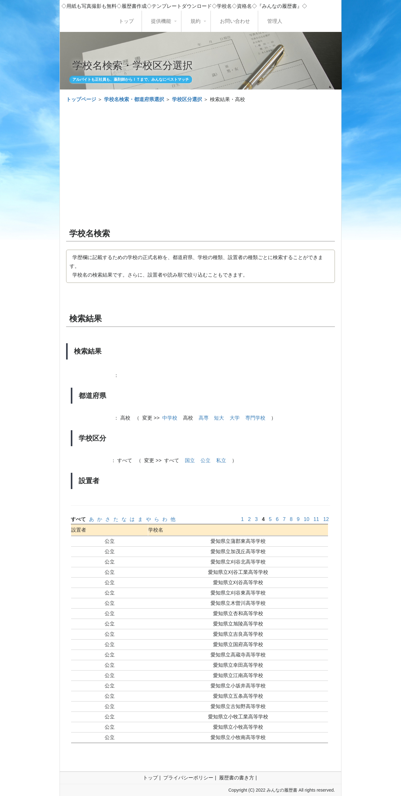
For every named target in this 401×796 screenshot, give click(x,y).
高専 (204, 418)
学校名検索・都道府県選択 (134, 99)
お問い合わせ (235, 21)
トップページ (81, 99)
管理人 (274, 21)
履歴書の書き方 (236, 777)
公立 (205, 460)
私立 (221, 460)
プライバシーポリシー (188, 777)
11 (316, 519)
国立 (190, 460)
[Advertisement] (200, 154)
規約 (195, 21)
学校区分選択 (187, 99)
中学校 (169, 418)
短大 (219, 418)
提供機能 (161, 21)
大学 (235, 418)
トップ (126, 21)
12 (326, 519)
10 (306, 519)
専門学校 (255, 418)
